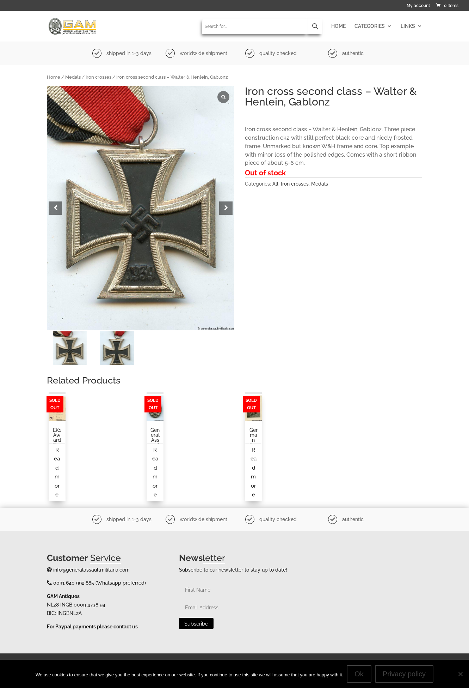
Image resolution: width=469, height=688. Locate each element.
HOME (338, 26)
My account (418, 6)
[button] (226, 208)
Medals (73, 77)
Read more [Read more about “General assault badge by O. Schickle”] (155, 472)
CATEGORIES (369, 26)
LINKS (408, 26)
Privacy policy (404, 674)
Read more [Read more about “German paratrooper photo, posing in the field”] (254, 472)
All (275, 184)
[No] (460, 673)
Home (53, 77)
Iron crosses (98, 77)
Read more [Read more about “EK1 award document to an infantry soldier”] (57, 472)
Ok (359, 674)
